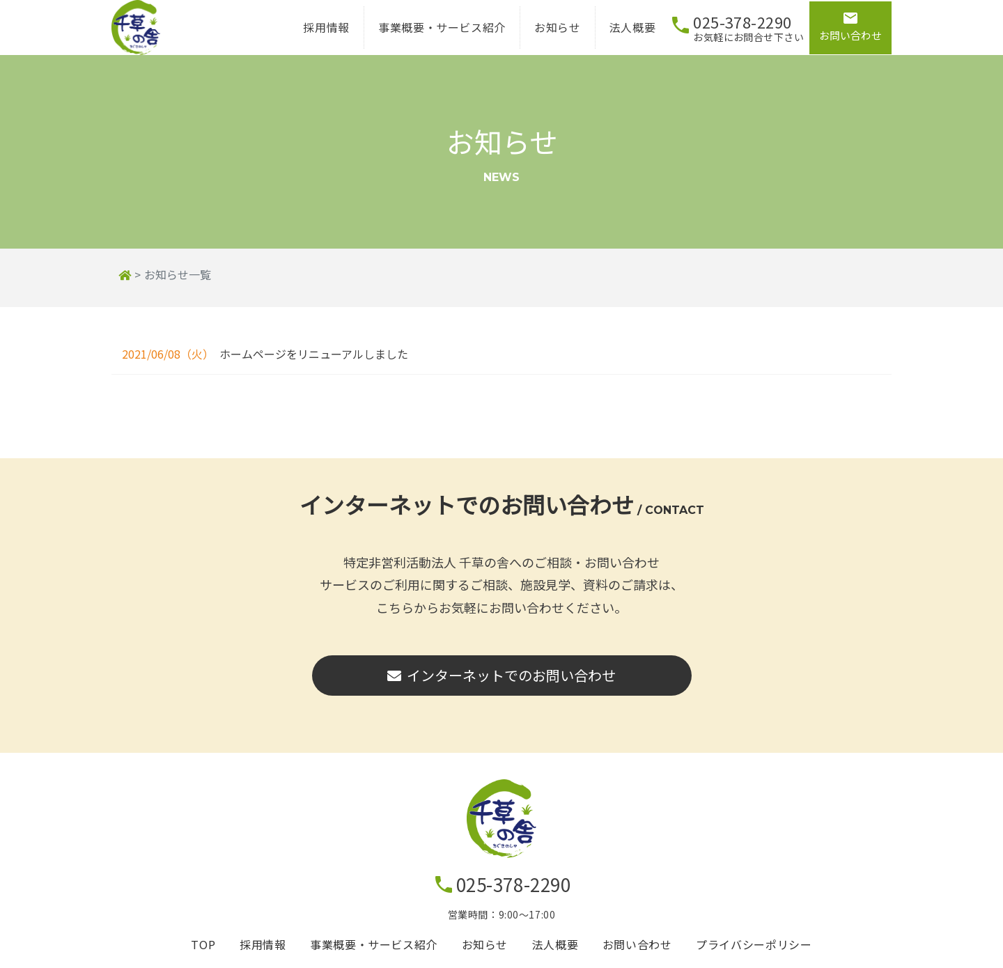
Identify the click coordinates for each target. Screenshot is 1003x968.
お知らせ (545, 33)
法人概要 (620, 33)
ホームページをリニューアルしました (313, 365)
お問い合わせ (637, 956)
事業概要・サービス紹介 (429, 33)
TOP (203, 956)
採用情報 (314, 33)
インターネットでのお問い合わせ (501, 687)
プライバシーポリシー (753, 956)
